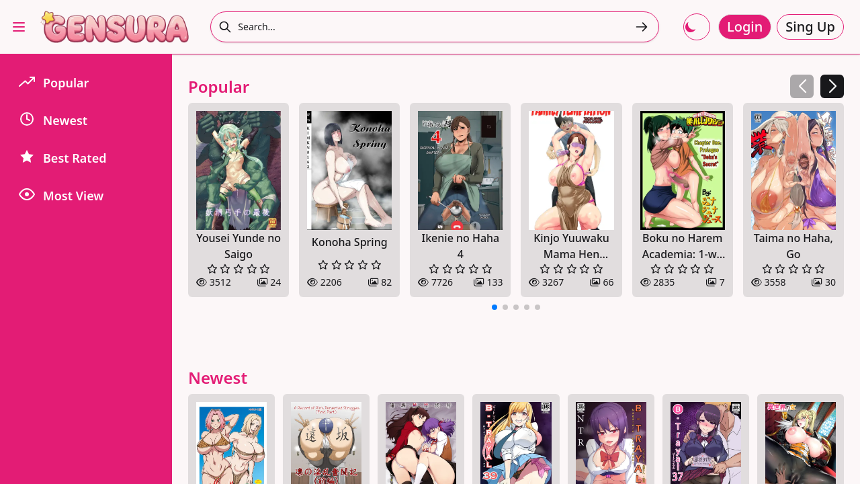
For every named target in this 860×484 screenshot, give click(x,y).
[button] (832, 86)
